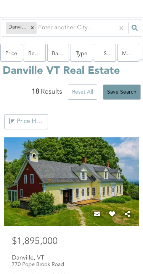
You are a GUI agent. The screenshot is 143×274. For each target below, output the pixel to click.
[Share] (127, 214)
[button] (32, 28)
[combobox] (39, 27)
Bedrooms (36, 53)
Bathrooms (60, 53)
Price (11, 53)
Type (81, 53)
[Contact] (96, 214)
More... (130, 53)
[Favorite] (112, 214)
